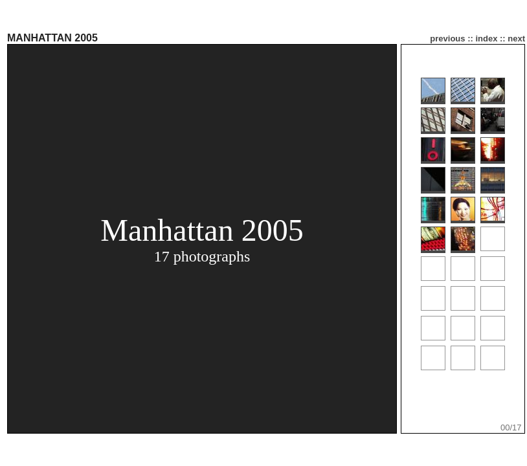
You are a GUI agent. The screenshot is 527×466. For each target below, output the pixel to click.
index (486, 38)
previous (447, 38)
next (516, 38)
